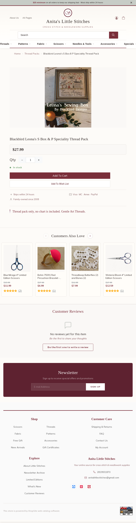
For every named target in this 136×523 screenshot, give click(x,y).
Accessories (107, 45)
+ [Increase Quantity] (39, 161)
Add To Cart (60, 176)
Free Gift (17, 442)
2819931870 (101, 473)
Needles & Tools (82, 45)
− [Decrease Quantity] (22, 161)
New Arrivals (18, 448)
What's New (34, 488)
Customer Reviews (34, 495)
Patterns (23, 45)
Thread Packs (32, 54)
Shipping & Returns (101, 428)
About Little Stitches (34, 467)
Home (17, 54)
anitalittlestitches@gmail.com (101, 479)
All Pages (27, 19)
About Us (14, 19)
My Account (101, 448)
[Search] (63, 36)
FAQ (101, 435)
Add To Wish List (60, 184)
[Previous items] (46, 237)
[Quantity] (30, 161)
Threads (50, 428)
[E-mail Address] (58, 388)
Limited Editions (34, 481)
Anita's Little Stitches (68, 22)
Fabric (40, 45)
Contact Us (102, 442)
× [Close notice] (131, 3)
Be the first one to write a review (68, 348)
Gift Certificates (51, 448)
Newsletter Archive (34, 474)
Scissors (58, 45)
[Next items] (90, 237)
